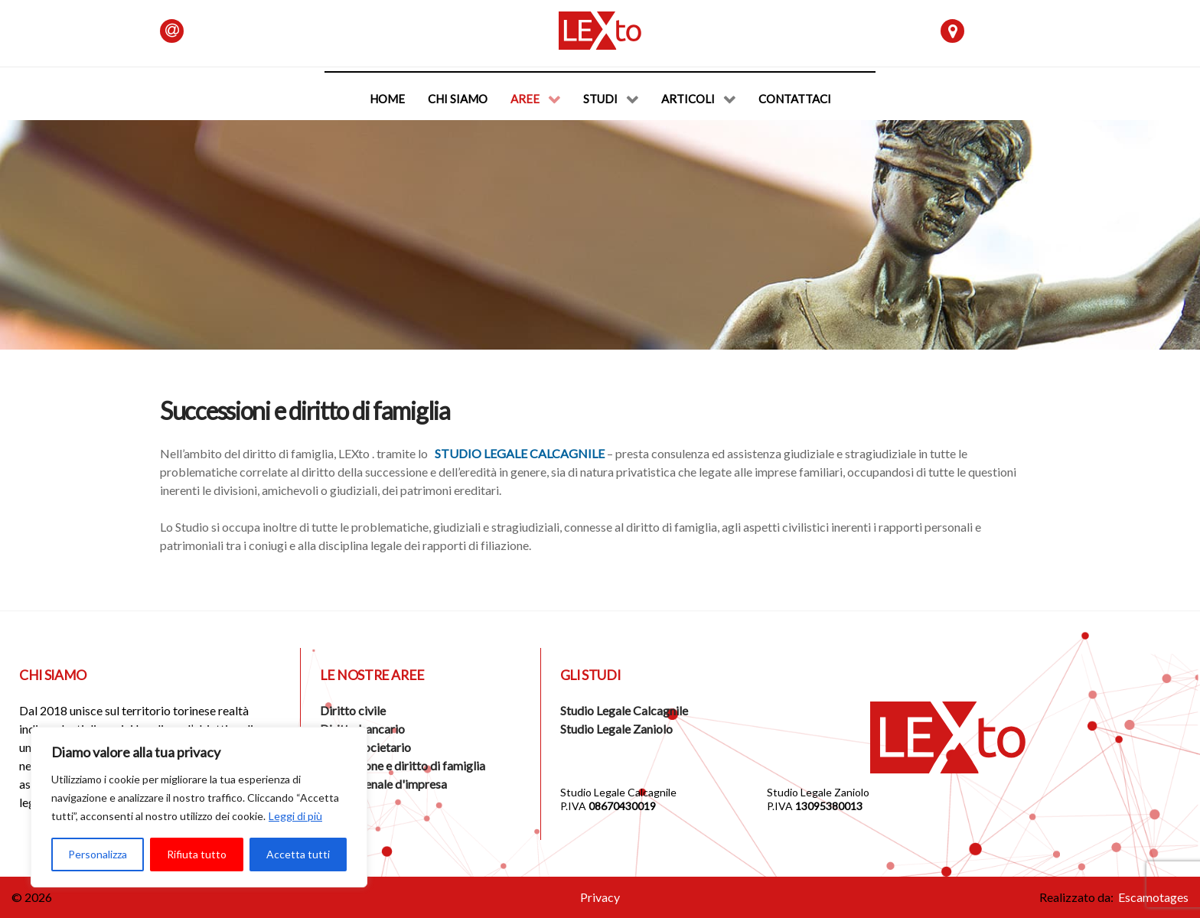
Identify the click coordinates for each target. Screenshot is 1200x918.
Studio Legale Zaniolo (616, 728)
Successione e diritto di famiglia (402, 765)
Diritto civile (353, 710)
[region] (199, 807)
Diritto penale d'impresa (383, 783)
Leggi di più (295, 815)
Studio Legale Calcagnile (520, 453)
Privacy (600, 897)
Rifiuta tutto (197, 854)
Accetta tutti (298, 854)
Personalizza (97, 854)
